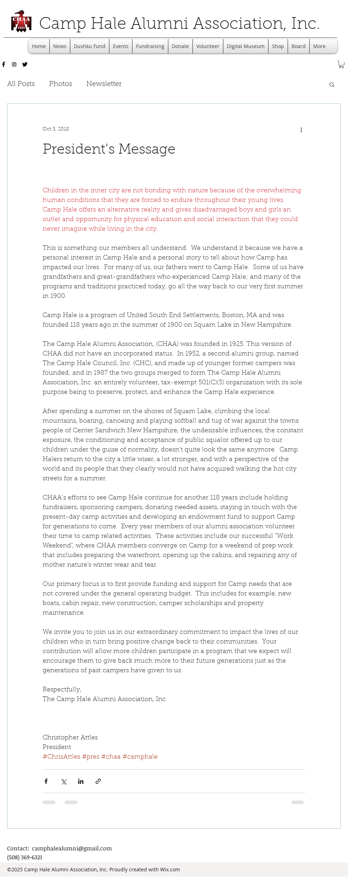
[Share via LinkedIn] (80, 781)
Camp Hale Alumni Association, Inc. (179, 25)
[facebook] (3, 64)
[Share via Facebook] (46, 781)
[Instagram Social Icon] (14, 64)
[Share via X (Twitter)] (63, 781)
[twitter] (24, 64)
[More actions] (301, 129)
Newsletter (103, 84)
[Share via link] (98, 781)
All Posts (21, 84)
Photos (60, 84)
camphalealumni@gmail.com (72, 848)
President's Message (109, 150)
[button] (341, 64)
